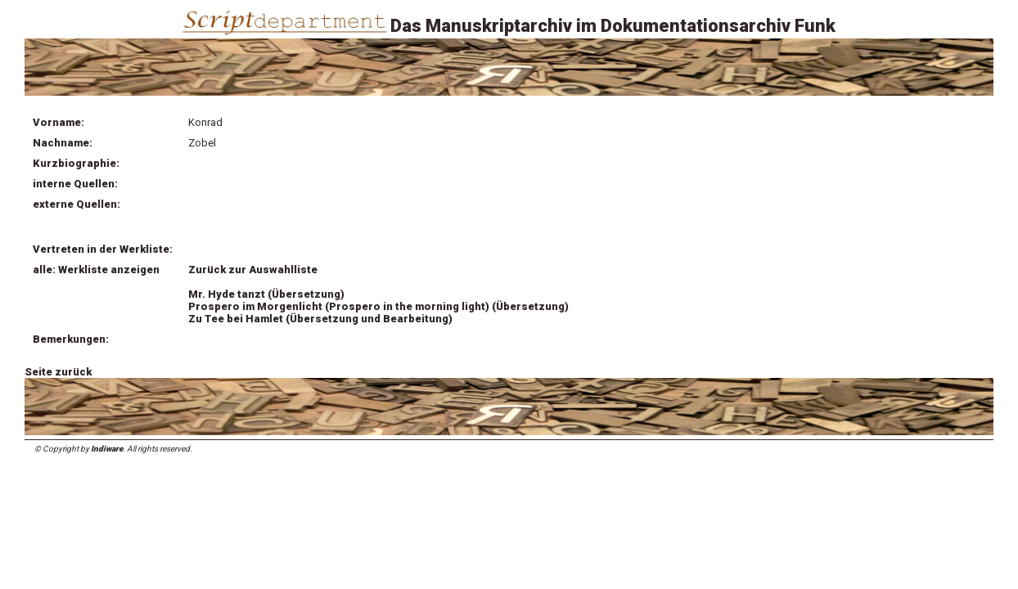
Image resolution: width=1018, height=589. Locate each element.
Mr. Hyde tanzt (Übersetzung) (266, 294)
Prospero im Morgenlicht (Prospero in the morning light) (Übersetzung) (378, 306)
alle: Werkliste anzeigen (96, 269)
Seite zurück (58, 372)
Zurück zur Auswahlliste (253, 269)
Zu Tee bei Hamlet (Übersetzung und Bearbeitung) (320, 318)
